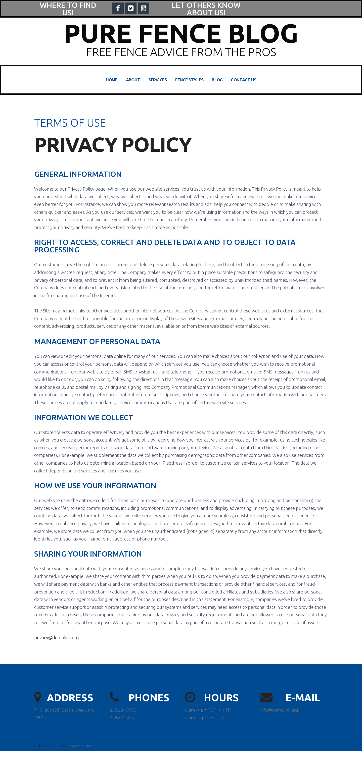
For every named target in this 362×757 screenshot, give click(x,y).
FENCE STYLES (189, 79)
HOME (112, 79)
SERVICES (157, 79)
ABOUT (133, 79)
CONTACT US (243, 79)
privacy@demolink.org (56, 642)
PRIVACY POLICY (79, 752)
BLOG (217, 79)
